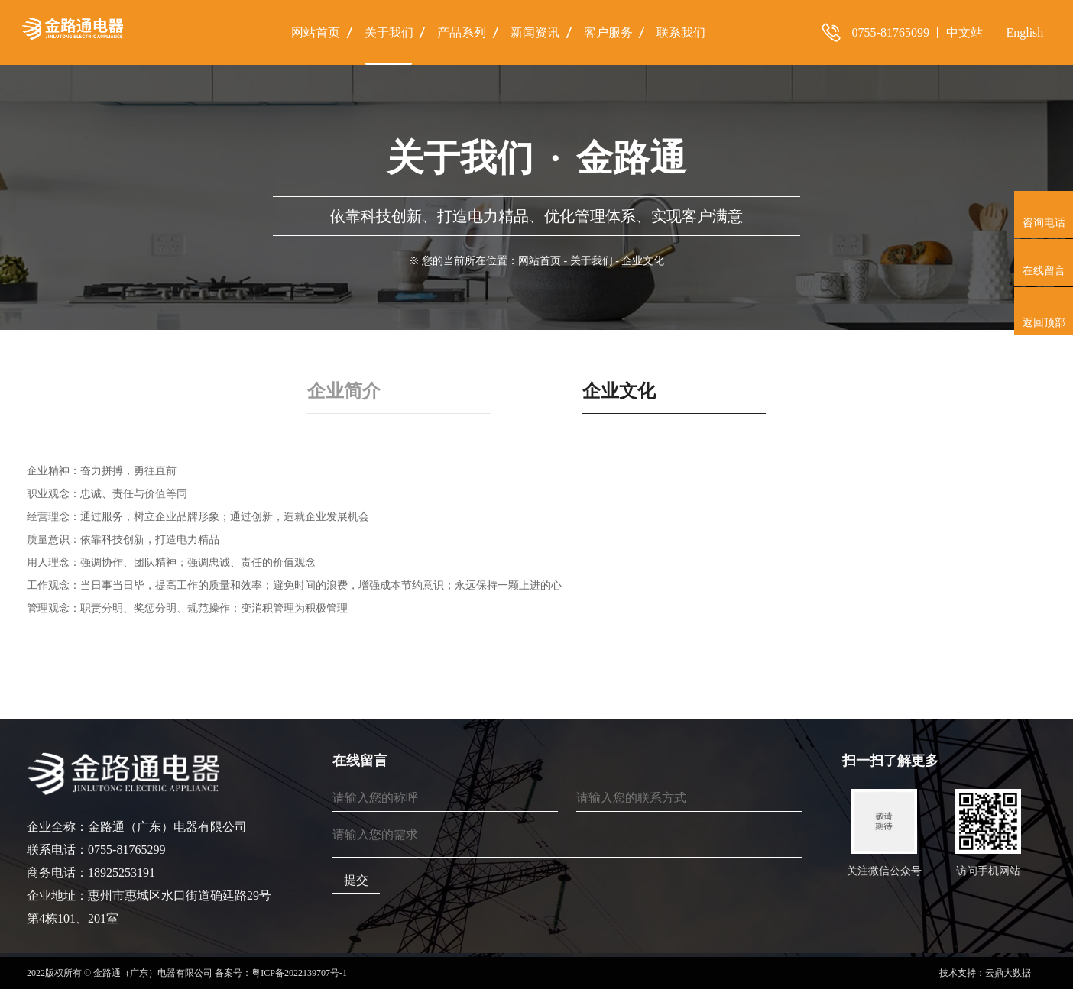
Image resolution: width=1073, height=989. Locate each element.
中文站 (964, 32)
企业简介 (344, 391)
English (1024, 32)
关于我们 (591, 261)
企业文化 (619, 391)
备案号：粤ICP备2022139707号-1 (281, 973)
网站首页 (539, 261)
